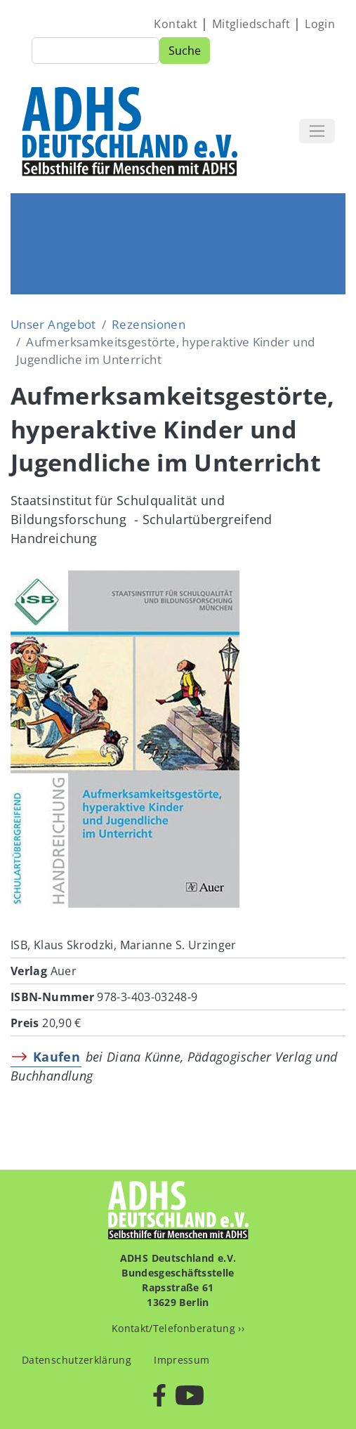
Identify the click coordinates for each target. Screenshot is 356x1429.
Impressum (181, 1359)
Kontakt (175, 24)
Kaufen (56, 1056)
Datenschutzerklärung (76, 1359)
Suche (185, 50)
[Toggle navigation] (317, 131)
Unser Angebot (53, 324)
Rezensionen (148, 324)
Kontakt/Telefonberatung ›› (178, 1328)
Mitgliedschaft (251, 24)
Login (320, 24)
